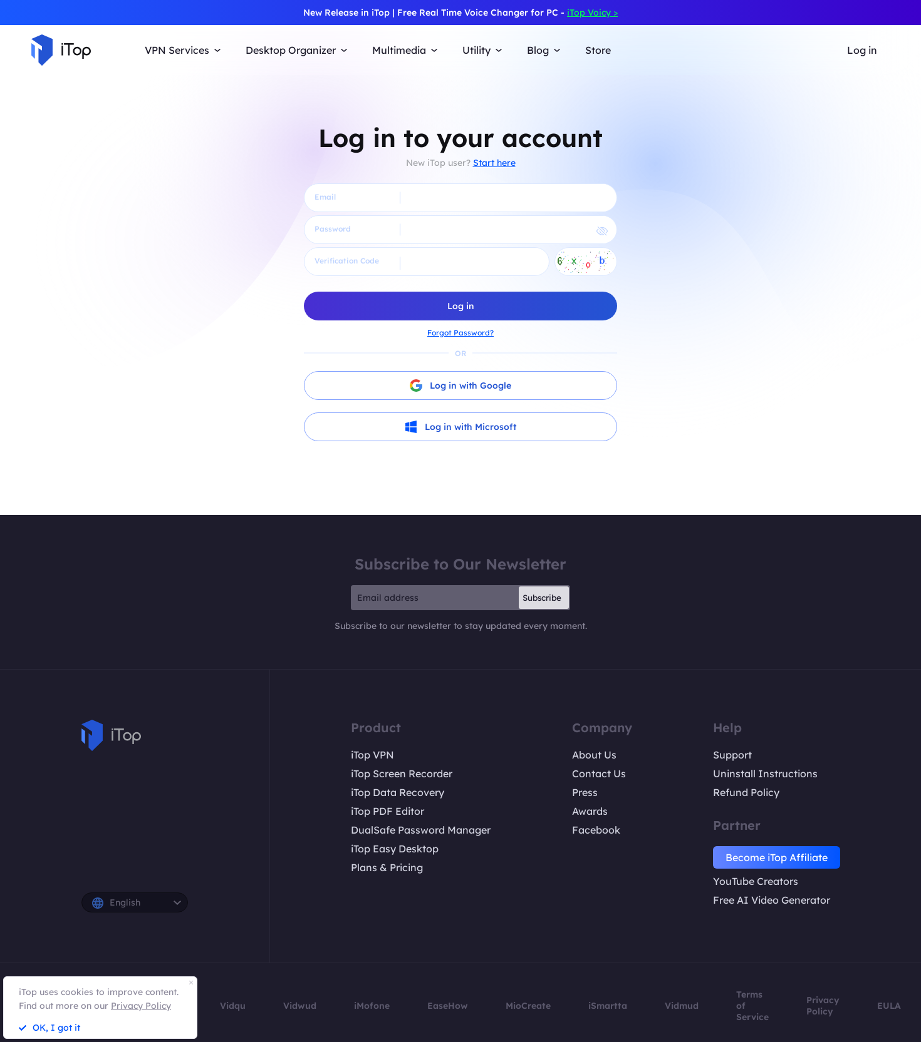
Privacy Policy (823, 1005)
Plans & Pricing (387, 867)
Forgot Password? (460, 332)
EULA (889, 1005)
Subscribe (542, 598)
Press (585, 792)
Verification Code (347, 260)
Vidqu (233, 1005)
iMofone (372, 1005)
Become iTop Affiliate (777, 857)
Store (598, 50)
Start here (494, 162)
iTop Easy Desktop (395, 848)
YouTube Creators (755, 881)
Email (325, 197)
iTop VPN (372, 754)
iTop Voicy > (592, 12)
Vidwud (299, 1005)
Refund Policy (746, 792)
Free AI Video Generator (771, 900)
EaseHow (447, 1005)
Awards (590, 811)
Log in (862, 50)
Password (333, 228)
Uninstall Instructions (765, 773)
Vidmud (682, 1005)
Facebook (596, 830)
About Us (594, 754)
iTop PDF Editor (387, 811)
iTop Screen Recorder (401, 773)
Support (732, 754)
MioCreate (528, 1005)
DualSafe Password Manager (421, 830)
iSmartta (607, 1005)
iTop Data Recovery (397, 792)
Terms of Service (752, 1006)
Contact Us (599, 773)
